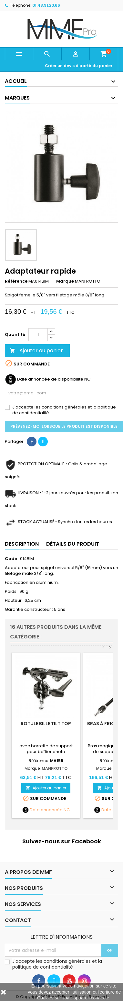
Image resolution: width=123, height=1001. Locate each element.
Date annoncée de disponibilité (50, 379)
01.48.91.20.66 (46, 5)
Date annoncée (46, 810)
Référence (16, 281)
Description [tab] (22, 544)
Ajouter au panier (36, 350)
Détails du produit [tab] (72, 544)
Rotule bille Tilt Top (46, 723)
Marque (65, 281)
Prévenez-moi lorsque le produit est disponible (64, 426)
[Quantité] (38, 334)
